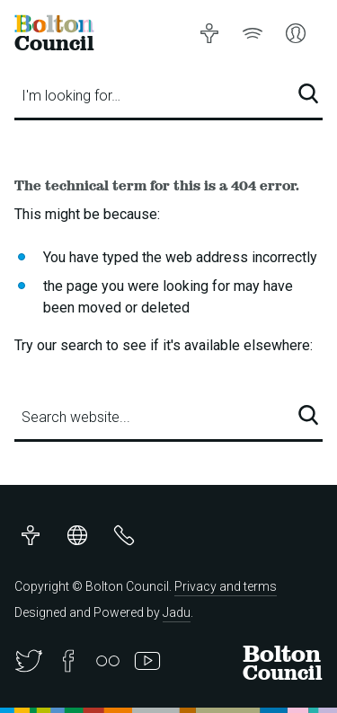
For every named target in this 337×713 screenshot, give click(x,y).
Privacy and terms (225, 586)
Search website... (76, 417)
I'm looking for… (71, 95)
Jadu (177, 612)
